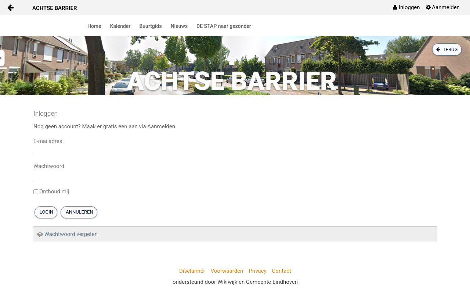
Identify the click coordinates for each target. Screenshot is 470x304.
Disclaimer (192, 271)
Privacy (257, 271)
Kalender (120, 26)
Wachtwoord (48, 166)
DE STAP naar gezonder (223, 26)
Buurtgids (150, 26)
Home (94, 26)
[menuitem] (406, 7)
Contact (281, 271)
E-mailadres (47, 141)
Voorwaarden (227, 271)
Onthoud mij (51, 191)
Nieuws (179, 26)
